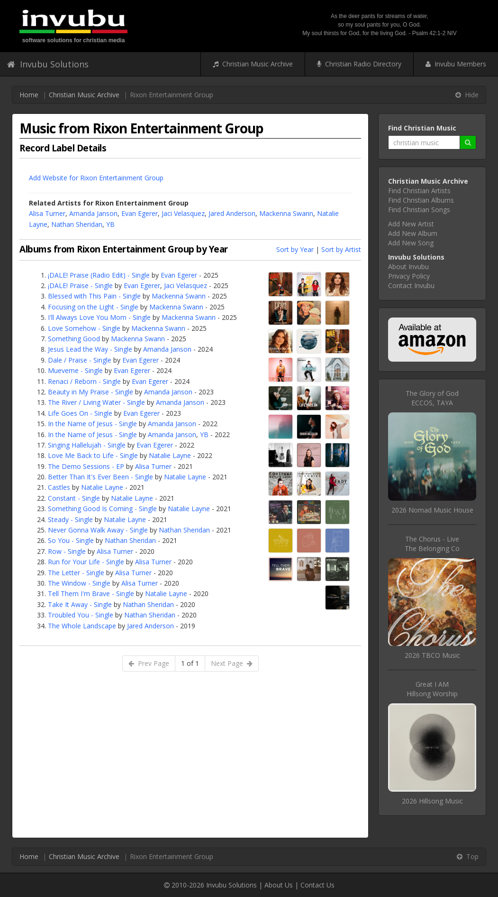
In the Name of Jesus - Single (92, 423)
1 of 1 (190, 663)
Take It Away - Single (80, 604)
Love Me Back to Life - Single (93, 455)
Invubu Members (456, 63)
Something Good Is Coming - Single (102, 508)
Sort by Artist (341, 249)
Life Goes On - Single (80, 413)
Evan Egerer (139, 213)
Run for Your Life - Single (86, 561)
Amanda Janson (93, 213)
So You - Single (71, 540)
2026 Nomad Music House (432, 509)
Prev (148, 663)
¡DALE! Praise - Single (80, 285)
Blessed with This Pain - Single (94, 295)
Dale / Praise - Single (79, 359)
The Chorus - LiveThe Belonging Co (432, 543)
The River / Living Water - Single (96, 402)
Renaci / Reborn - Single (84, 381)
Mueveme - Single (75, 370)
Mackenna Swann (286, 213)
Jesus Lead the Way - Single (90, 349)
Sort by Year (295, 249)
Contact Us (317, 884)
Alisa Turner (47, 213)
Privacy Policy (409, 275)
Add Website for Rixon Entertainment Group (96, 177)
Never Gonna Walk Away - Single (98, 529)
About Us (278, 884)
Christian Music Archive (253, 63)
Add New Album (412, 233)
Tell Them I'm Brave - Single (91, 593)
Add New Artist (411, 223)
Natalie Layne (170, 455)
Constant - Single (74, 498)
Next (232, 663)
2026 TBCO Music (432, 655)
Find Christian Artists (419, 190)
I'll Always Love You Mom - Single (99, 317)
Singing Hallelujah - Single (87, 444)
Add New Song (411, 242)
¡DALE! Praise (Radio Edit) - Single (99, 275)
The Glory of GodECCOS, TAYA (432, 398)
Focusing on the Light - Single (93, 306)
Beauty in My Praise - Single (90, 391)
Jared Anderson (231, 213)
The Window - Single (79, 583)
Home (28, 94)
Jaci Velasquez (183, 213)
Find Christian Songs (419, 209)
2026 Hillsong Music (432, 800)
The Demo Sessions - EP (86, 466)
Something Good (74, 338)
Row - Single (67, 551)
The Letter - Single (76, 572)
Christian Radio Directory (359, 63)
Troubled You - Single (80, 614)
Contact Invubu (411, 285)
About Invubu (408, 266)
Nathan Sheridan (76, 224)
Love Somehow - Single (84, 328)
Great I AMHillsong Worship (432, 689)
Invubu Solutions (48, 64)
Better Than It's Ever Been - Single (100, 476)
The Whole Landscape (82, 625)
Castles (59, 487)
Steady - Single (70, 519)
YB (110, 224)
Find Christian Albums (421, 200)
